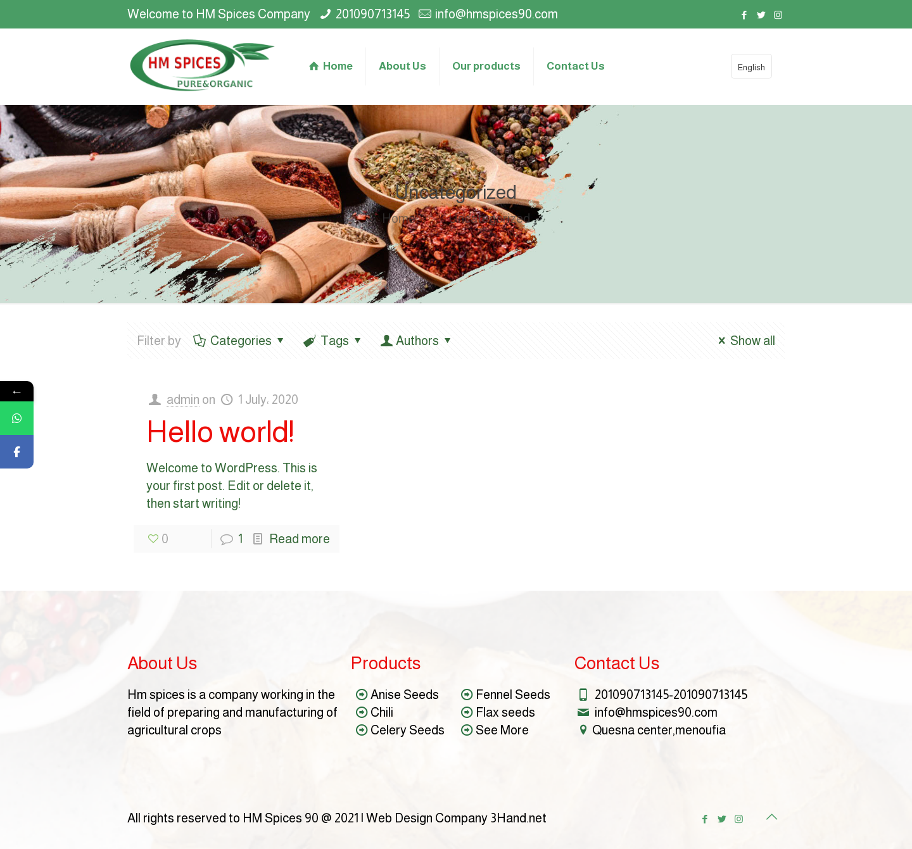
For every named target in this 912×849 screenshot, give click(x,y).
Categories (240, 341)
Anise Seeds (404, 694)
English (751, 67)
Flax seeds (505, 712)
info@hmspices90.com (496, 14)
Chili (381, 712)
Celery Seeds (407, 730)
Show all (743, 341)
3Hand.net (518, 818)
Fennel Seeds (513, 694)
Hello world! (220, 431)
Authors (417, 341)
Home (398, 218)
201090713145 (373, 14)
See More (502, 730)
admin (183, 399)
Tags (334, 341)
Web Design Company (427, 818)
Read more (299, 539)
